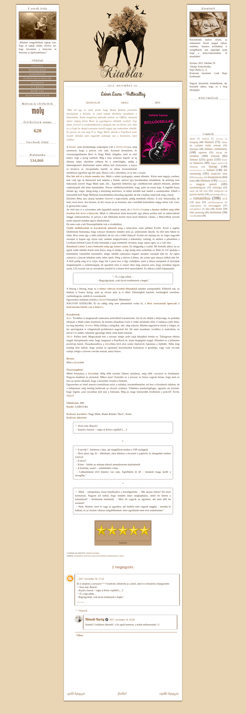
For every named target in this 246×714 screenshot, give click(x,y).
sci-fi (224, 198)
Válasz (80, 602)
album (192, 138)
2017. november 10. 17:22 (91, 579)
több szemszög (197, 212)
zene (121, 556)
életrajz (219, 152)
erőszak (215, 156)
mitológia (217, 187)
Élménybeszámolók (38, 78)
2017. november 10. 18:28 (121, 619)
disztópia (194, 149)
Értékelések (38, 70)
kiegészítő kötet (219, 173)
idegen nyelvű (217, 163)
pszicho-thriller (197, 194)
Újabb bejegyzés (76, 693)
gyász (210, 159)
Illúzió (69, 395)
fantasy (194, 159)
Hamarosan (37, 74)
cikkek (224, 142)
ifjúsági (87, 556)
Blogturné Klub (37, 95)
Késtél (72, 146)
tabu (208, 209)
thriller (219, 209)
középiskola (215, 177)
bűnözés (209, 142)
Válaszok (82, 610)
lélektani (205, 180)
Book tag (37, 91)
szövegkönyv (195, 209)
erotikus (194, 156)
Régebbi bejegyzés (169, 693)
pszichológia (214, 194)
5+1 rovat (37, 87)
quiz (225, 194)
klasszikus (198, 177)
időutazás (194, 167)
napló (192, 191)
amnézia (205, 138)
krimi (192, 180)
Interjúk (37, 83)
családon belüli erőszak (208, 145)
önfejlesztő (218, 191)
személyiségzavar (215, 202)
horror (224, 160)
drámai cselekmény (215, 148)
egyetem (203, 152)
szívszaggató (215, 205)
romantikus (113, 556)
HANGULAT (93, 102)
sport (197, 202)
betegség (194, 142)
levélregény (222, 181)
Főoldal (122, 693)
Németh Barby (94, 619)
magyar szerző (99, 556)
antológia (219, 139)
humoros (78, 556)
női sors (203, 191)
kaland (210, 170)
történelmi (215, 212)
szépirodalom (195, 206)
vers (191, 216)
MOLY (124, 102)
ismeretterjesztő (196, 170)
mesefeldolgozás (198, 187)
